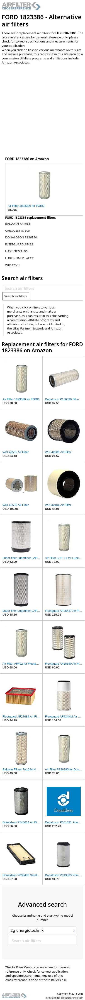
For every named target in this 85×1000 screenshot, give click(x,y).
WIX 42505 (12, 265)
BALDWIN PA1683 (17, 223)
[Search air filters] (42, 288)
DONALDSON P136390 (21, 237)
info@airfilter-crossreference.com (64, 997)
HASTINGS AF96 (16, 251)
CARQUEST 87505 (17, 230)
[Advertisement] (42, 111)
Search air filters (15, 296)
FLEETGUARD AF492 (19, 244)
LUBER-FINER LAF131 (20, 258)
